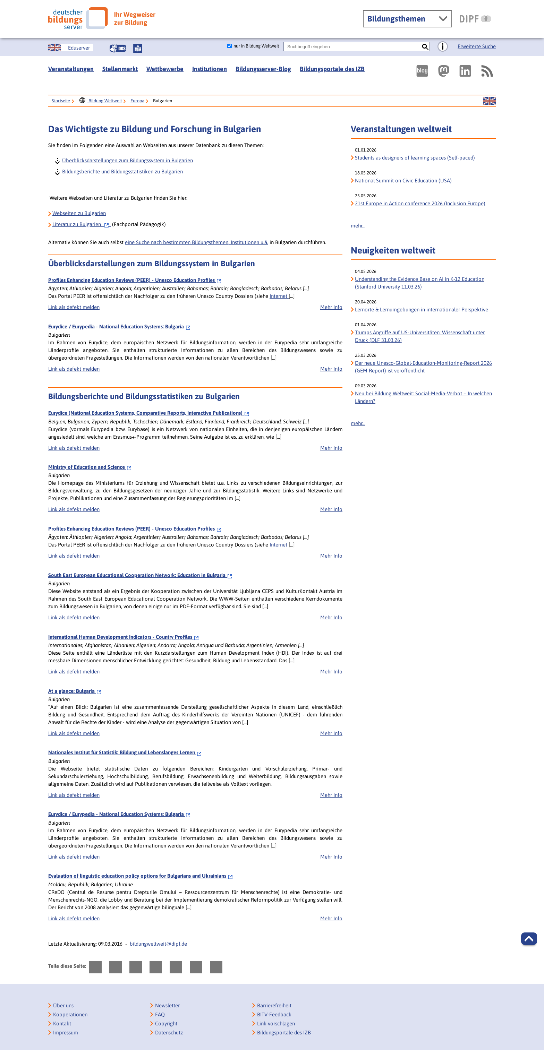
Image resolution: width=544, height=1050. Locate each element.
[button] (529, 938)
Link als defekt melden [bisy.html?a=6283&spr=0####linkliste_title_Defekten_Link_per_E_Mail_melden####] (74, 369)
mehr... (358, 226)
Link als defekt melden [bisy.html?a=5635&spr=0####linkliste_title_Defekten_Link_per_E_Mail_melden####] (74, 733)
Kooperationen (70, 1014)
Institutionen (209, 68)
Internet (279, 296)
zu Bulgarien (81, 224)
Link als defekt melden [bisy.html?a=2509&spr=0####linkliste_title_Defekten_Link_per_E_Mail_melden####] (74, 617)
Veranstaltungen (71, 68)
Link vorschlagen (276, 1023)
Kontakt (62, 1023)
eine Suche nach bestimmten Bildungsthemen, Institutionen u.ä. (196, 242)
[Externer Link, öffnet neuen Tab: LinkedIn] (465, 70)
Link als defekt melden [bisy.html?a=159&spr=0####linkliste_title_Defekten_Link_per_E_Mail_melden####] (74, 448)
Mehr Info (331, 307)
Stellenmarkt (120, 68)
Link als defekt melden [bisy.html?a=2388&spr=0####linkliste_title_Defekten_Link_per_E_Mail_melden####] (74, 307)
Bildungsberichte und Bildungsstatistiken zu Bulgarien (122, 171)
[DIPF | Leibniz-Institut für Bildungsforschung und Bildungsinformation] (475, 19)
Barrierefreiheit (274, 1005)
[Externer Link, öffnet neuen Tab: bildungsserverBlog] (422, 70)
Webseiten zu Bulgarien (79, 213)
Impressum (65, 1032)
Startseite (61, 100)
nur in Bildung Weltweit (256, 46)
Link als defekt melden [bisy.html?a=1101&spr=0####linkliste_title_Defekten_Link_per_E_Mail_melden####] (74, 509)
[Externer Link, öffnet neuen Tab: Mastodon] (444, 70)
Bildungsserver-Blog (263, 68)
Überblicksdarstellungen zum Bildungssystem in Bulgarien (127, 160)
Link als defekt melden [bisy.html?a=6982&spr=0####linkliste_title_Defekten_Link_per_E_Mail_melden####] (74, 918)
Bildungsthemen (396, 18)
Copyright (166, 1023)
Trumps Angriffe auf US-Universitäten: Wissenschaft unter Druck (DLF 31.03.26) (420, 336)
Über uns (63, 1005)
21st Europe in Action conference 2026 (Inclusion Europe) (420, 203)
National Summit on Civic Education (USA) (403, 180)
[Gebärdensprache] (118, 48)
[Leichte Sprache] (137, 48)
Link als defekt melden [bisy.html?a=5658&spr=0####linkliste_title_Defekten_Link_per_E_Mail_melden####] (74, 795)
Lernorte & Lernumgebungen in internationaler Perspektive (421, 309)
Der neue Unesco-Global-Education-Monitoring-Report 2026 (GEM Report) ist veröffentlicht (423, 366)
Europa (137, 100)
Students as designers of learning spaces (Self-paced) (415, 158)
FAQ (160, 1014)
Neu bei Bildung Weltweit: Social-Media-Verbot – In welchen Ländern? (423, 397)
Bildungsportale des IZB (332, 68)
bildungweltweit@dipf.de (158, 944)
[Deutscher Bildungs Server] (101, 18)
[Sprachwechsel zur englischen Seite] (70, 47)
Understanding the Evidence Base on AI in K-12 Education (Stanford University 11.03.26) (419, 283)
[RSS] (487, 70)
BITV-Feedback (274, 1014)
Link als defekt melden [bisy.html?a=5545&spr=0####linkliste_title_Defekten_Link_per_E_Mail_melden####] (74, 671)
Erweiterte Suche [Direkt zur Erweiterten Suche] (477, 46)
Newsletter (167, 1005)
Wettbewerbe (165, 68)
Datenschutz (169, 1032)
